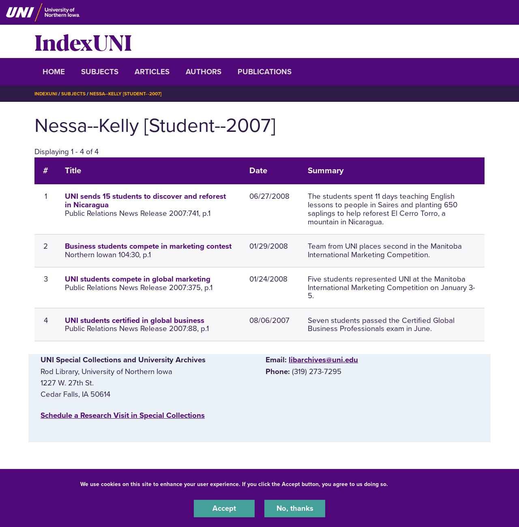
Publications (265, 71)
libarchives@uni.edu (323, 359)
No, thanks (294, 508)
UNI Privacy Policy (415, 483)
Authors (203, 71)
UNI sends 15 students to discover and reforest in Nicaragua (145, 200)
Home (54, 71)
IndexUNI (83, 41)
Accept (224, 508)
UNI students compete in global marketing (137, 278)
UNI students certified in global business (134, 320)
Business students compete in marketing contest (148, 245)
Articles (152, 71)
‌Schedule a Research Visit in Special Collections (123, 415)
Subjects (99, 71)
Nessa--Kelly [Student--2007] (126, 94)
